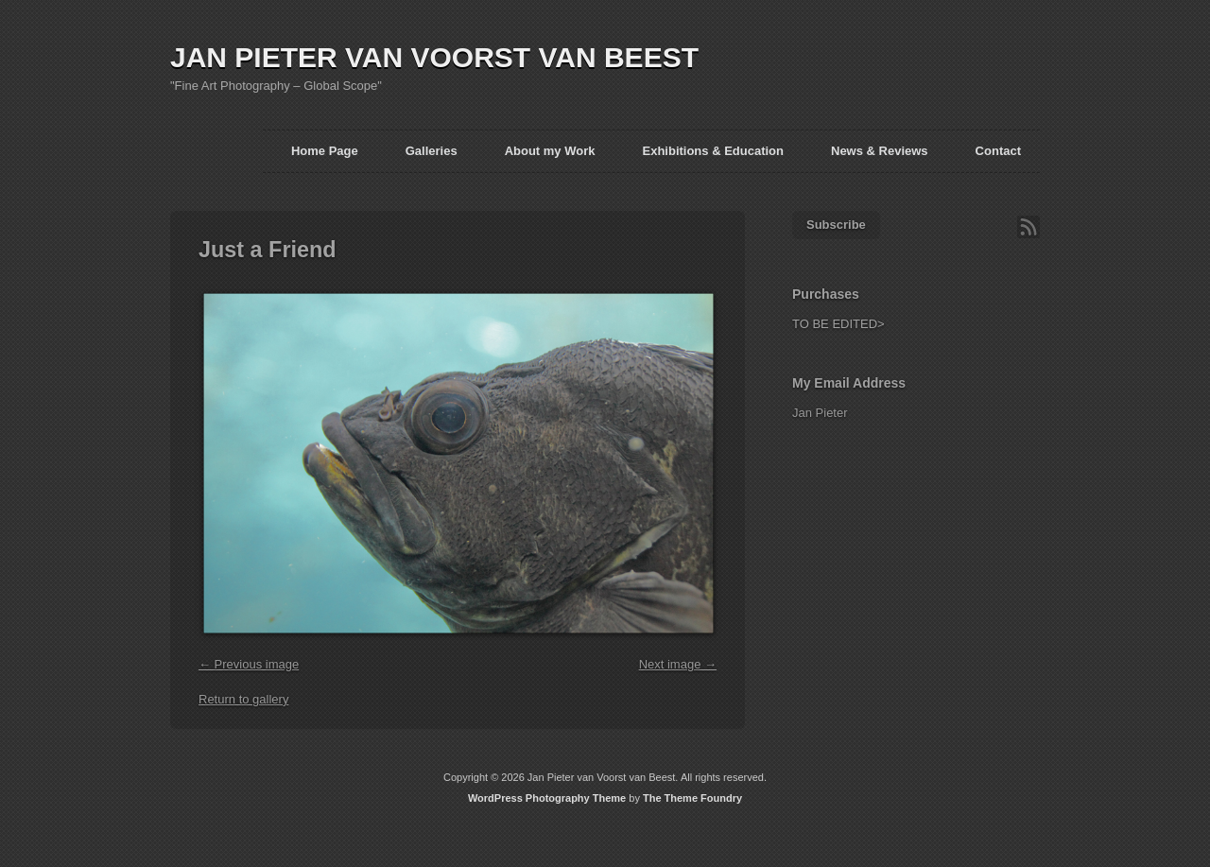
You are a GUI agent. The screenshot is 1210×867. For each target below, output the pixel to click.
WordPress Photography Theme (547, 798)
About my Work (550, 151)
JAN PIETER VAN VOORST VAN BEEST (434, 57)
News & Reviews (879, 151)
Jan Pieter (820, 413)
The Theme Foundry (692, 798)
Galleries (432, 151)
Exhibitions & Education (713, 151)
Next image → (678, 664)
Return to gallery (243, 699)
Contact (998, 151)
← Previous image (249, 664)
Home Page (324, 151)
